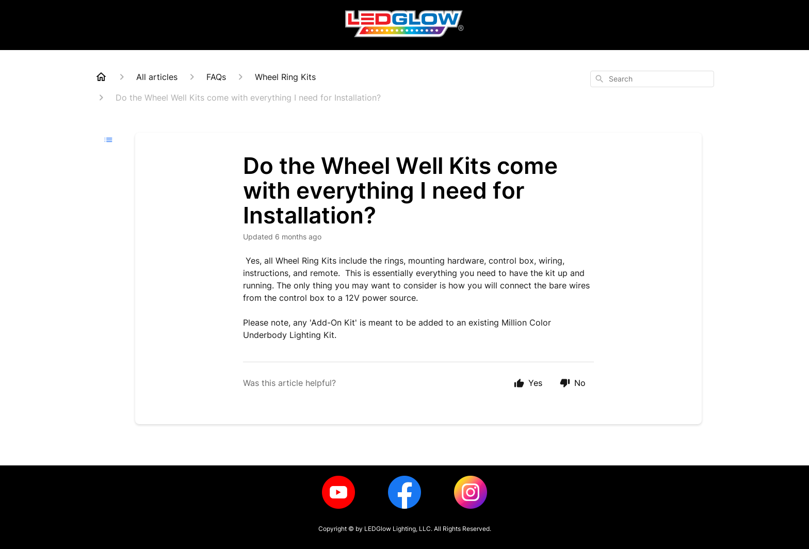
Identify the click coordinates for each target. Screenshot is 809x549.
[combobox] (652, 79)
